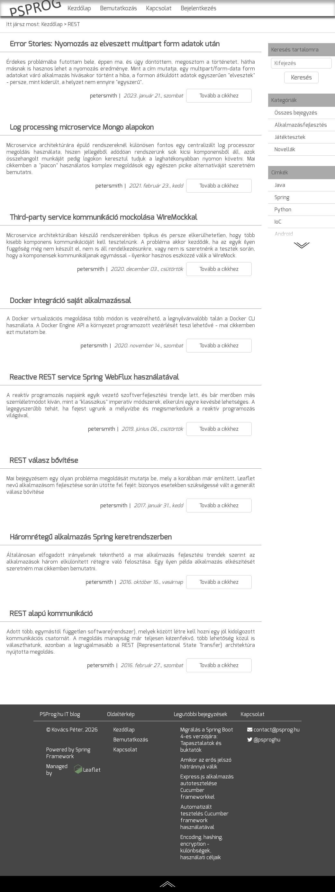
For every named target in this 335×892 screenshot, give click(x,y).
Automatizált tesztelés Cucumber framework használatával (204, 817)
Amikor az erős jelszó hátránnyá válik (205, 763)
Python (283, 209)
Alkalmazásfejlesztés (301, 125)
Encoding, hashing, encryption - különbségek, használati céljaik (201, 847)
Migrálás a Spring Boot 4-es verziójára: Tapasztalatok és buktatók (206, 739)
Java (280, 185)
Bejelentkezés (198, 8)
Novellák (285, 149)
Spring (282, 197)
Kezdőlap (79, 8)
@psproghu (267, 739)
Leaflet (92, 770)
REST (74, 24)
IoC (278, 221)
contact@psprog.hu (277, 729)
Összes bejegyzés (296, 112)
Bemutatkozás (118, 8)
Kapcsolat (159, 8)
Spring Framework (68, 753)
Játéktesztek (290, 137)
